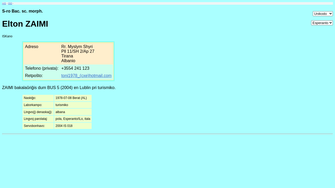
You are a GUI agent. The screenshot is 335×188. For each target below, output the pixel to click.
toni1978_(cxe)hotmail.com (86, 75)
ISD (10, 3)
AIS (4, 3)
